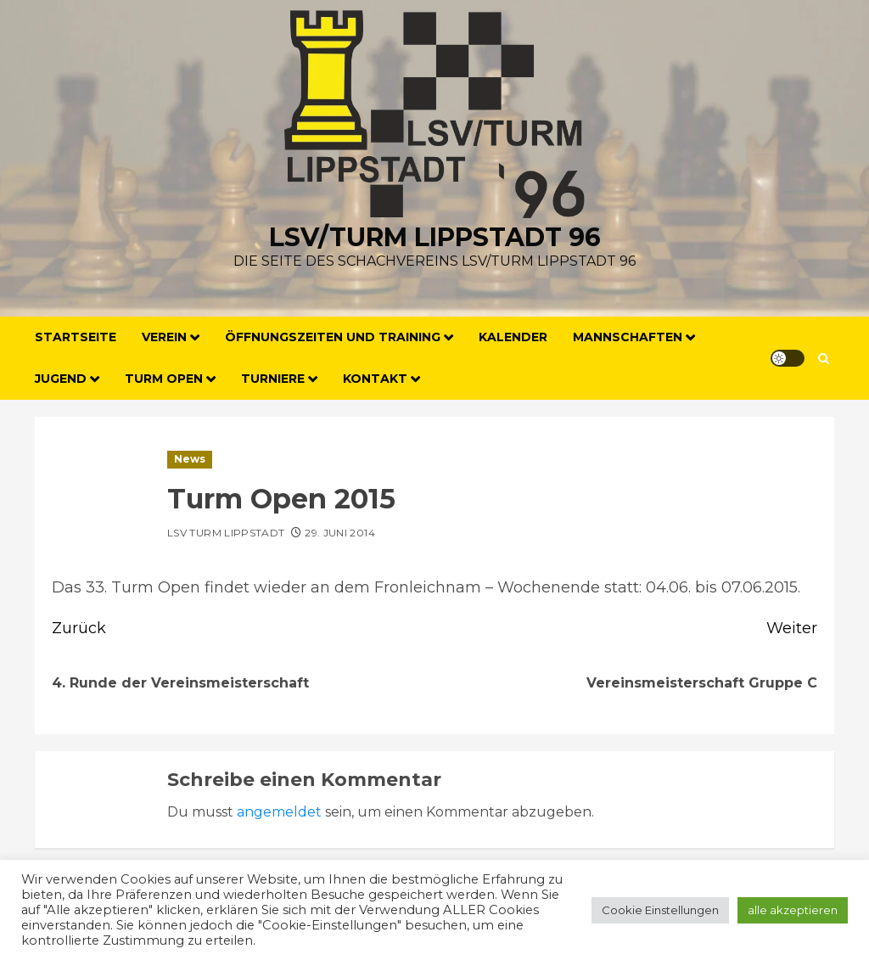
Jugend (61, 378)
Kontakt (375, 378)
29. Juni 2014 (340, 532)
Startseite (75, 337)
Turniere (273, 378)
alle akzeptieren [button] (793, 910)
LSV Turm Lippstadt (225, 532)
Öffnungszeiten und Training (332, 337)
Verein (164, 337)
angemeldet (279, 812)
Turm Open (164, 378)
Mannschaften (627, 337)
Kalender (513, 337)
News (189, 458)
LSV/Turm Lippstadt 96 (435, 237)
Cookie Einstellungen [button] (660, 910)
